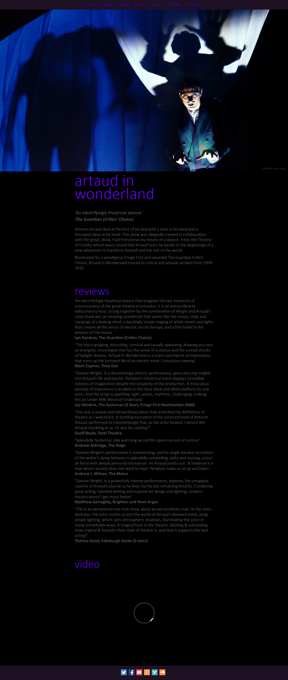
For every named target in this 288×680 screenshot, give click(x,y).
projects (106, 5)
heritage (174, 5)
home (90, 5)
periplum (141, 5)
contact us (194, 5)
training (123, 5)
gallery (158, 5)
